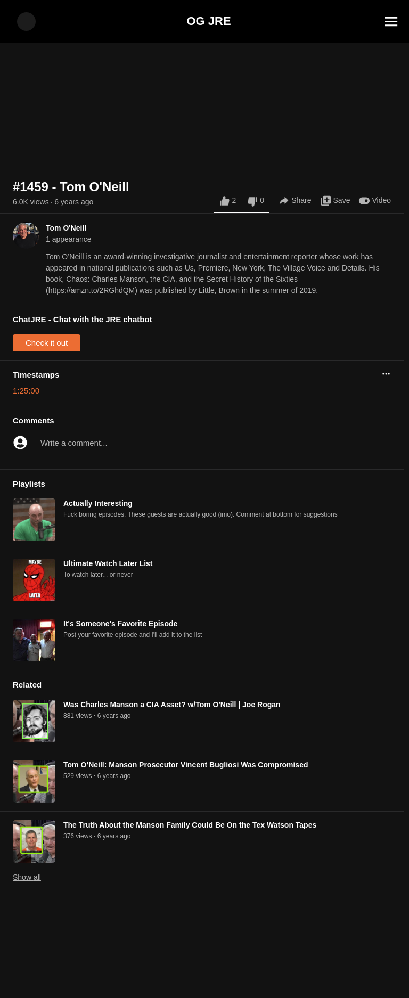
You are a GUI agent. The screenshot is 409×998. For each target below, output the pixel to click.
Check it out (47, 342)
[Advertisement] (204, 974)
